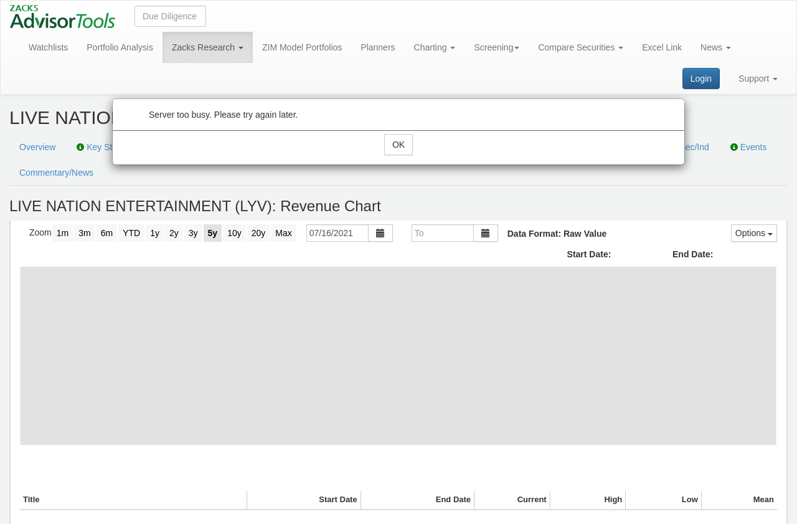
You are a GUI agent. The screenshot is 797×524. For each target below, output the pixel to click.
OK (398, 145)
